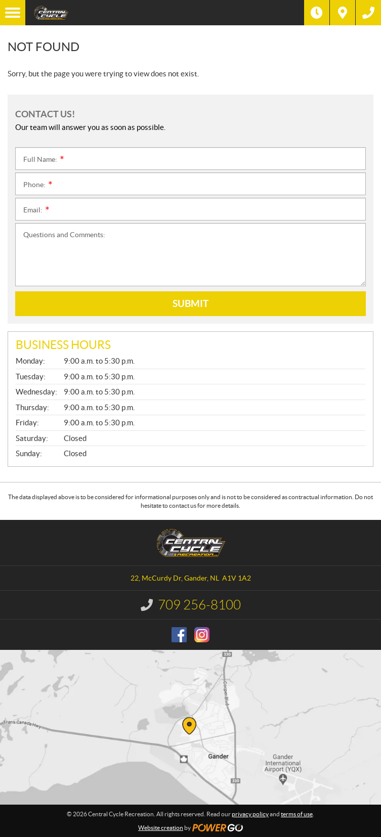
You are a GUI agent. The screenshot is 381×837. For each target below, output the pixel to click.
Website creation (160, 827)
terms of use (297, 814)
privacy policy (250, 814)
